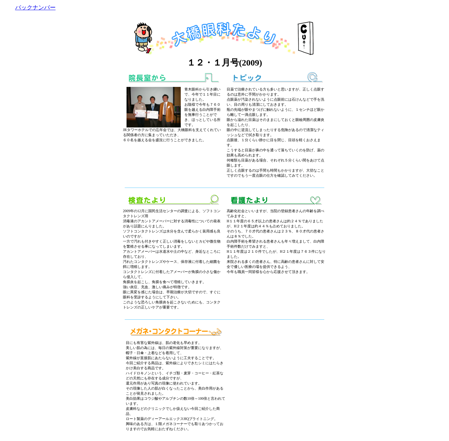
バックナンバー (35, 7)
